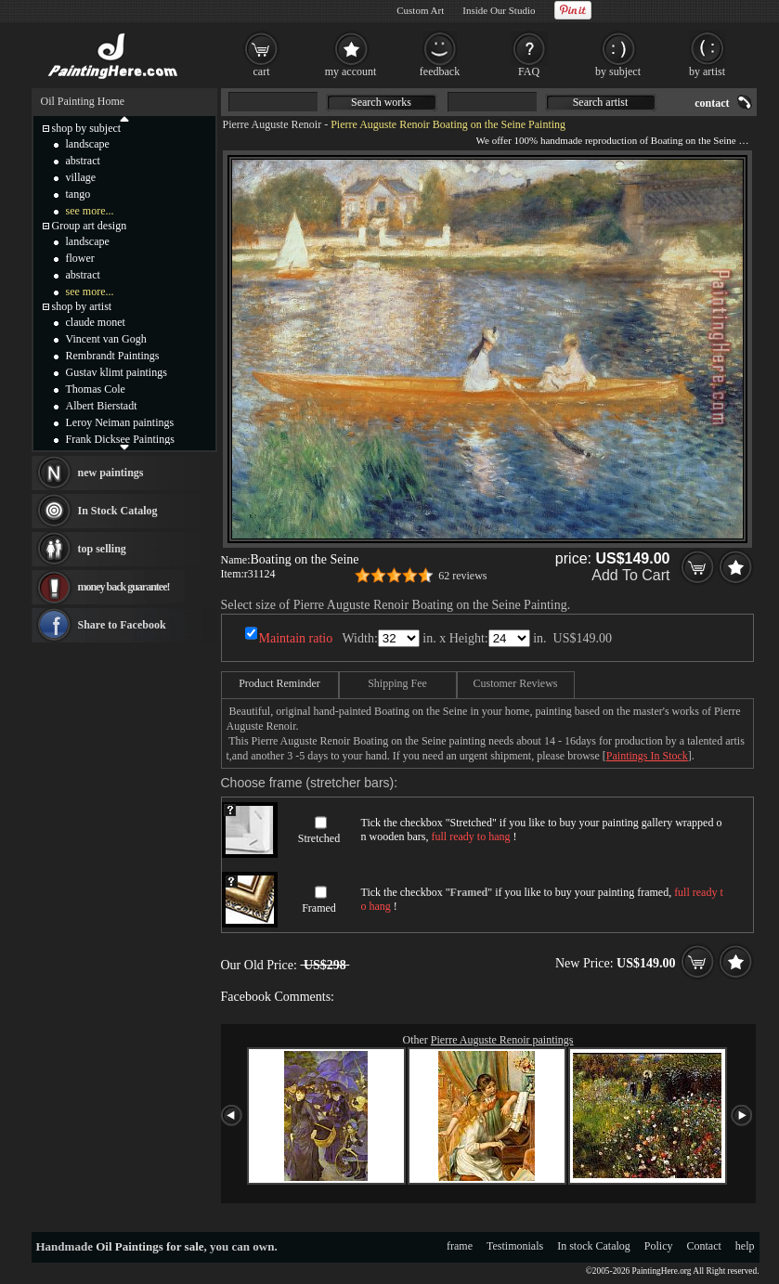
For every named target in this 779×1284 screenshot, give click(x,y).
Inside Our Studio (498, 10)
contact (712, 103)
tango (78, 194)
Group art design (89, 225)
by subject (618, 71)
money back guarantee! (124, 586)
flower (80, 258)
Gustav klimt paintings (116, 372)
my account (351, 71)
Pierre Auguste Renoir (272, 124)
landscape (88, 143)
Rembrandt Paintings (113, 355)
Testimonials (515, 1245)
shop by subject (87, 128)
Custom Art (420, 10)
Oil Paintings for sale (149, 1246)
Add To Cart (630, 575)
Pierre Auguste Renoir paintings (502, 1039)
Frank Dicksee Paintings (120, 439)
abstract (83, 160)
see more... (90, 210)
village (81, 177)
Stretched (319, 838)
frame (460, 1245)
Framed (319, 907)
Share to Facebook (122, 624)
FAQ (528, 71)
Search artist (601, 102)
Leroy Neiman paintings (120, 422)
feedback (440, 71)
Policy (658, 1245)
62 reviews (462, 575)
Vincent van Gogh (106, 338)
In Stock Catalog (118, 510)
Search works (381, 102)
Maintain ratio (296, 638)
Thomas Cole (95, 389)
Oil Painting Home (83, 101)
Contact (704, 1245)
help (745, 1245)
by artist (707, 71)
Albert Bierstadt (101, 405)
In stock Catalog (593, 1245)
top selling (102, 548)
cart (261, 71)
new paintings (111, 472)
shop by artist (82, 306)
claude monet (95, 322)
